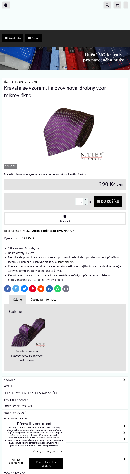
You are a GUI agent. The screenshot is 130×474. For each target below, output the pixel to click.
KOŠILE (8, 386)
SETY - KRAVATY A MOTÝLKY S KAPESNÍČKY (30, 393)
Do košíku (108, 201)
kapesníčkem (65, 262)
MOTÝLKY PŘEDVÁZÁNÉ (18, 406)
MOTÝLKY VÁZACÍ (15, 413)
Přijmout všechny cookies (46, 463)
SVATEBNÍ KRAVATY (16, 399)
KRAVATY (66, 380)
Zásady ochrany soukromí (48, 451)
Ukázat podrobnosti (16, 461)
